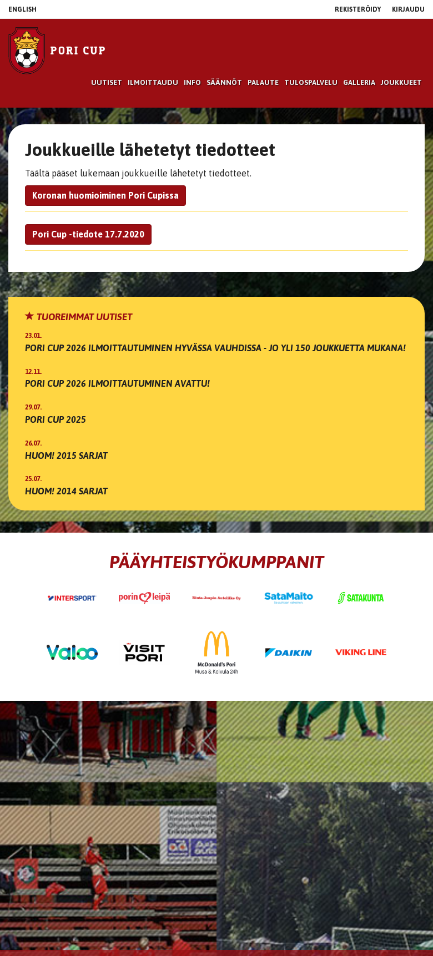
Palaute (263, 82)
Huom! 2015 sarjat (66, 456)
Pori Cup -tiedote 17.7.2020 (88, 234)
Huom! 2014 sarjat (66, 491)
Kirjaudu (408, 9)
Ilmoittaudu (153, 82)
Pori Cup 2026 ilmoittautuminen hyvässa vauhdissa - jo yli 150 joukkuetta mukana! (215, 348)
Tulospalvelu (311, 82)
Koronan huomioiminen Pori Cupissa (105, 195)
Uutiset (106, 82)
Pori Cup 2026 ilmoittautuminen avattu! (117, 383)
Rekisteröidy (358, 9)
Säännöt (224, 82)
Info (192, 82)
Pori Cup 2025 (55, 419)
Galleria (359, 82)
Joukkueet (401, 82)
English (22, 9)
